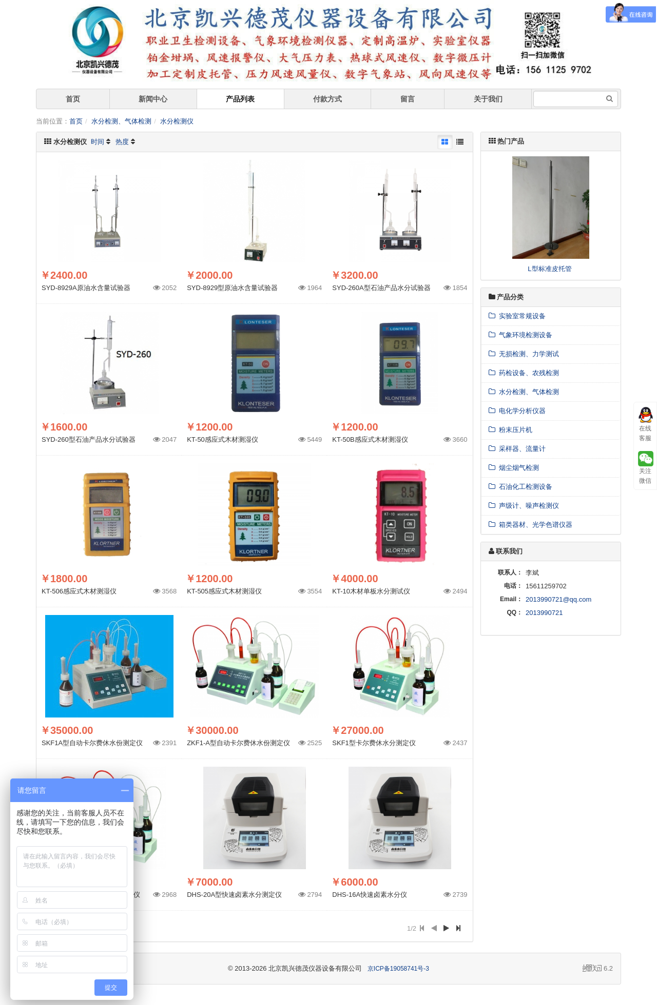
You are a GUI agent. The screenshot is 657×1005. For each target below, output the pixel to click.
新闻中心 (153, 99)
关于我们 (488, 99)
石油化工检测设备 (520, 486)
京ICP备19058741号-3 (398, 968)
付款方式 (327, 99)
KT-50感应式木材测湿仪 (222, 439)
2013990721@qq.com (558, 599)
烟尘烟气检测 (514, 467)
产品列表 (240, 99)
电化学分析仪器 (517, 411)
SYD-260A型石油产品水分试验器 (381, 288)
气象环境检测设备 (520, 335)
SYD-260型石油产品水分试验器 (89, 439)
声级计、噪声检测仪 (524, 505)
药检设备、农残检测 (524, 373)
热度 (122, 142)
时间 (97, 142)
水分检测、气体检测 (121, 121)
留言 (407, 99)
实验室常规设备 (517, 316)
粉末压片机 (510, 430)
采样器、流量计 (517, 449)
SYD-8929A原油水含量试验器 (86, 288)
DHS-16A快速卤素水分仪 (369, 894)
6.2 (598, 969)
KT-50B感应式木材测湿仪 (370, 439)
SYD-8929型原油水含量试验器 (232, 288)
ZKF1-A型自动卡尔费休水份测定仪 (238, 743)
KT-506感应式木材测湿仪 (79, 591)
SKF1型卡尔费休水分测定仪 (374, 743)
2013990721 (544, 613)
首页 (73, 99)
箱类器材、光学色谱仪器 (530, 524)
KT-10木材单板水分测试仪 (371, 591)
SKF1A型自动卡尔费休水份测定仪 (92, 743)
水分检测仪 (177, 121)
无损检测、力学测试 (524, 354)
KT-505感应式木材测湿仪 (224, 591)
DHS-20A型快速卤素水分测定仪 (234, 894)
